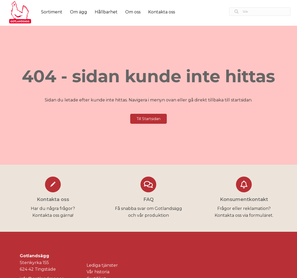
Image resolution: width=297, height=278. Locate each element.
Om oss (132, 11)
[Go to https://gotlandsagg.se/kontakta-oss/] (53, 198)
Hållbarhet (106, 11)
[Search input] (259, 11)
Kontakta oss (161, 11)
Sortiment (51, 11)
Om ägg (78, 11)
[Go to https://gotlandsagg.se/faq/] (148, 198)
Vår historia (98, 271)
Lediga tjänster (102, 265)
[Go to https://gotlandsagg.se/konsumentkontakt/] (244, 198)
